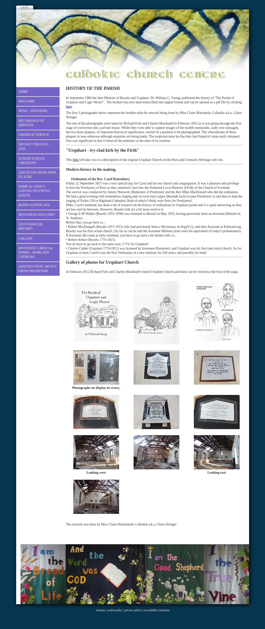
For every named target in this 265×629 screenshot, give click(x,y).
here (69, 106)
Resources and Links (37, 214)
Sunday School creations (32, 161)
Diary (23, 91)
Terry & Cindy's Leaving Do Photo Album (34, 191)
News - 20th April (33, 111)
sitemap (100, 610)
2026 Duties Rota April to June (38, 175)
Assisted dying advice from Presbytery (38, 269)
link (76, 160)
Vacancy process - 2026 (34, 147)
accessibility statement (156, 610)
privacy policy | (133, 610)
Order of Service (34, 135)
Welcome (27, 101)
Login (24, 7)
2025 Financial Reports (31, 226)
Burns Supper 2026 (34, 205)
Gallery (26, 238)
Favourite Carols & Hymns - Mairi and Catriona (36, 252)
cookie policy (114, 610)
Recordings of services (32, 123)
